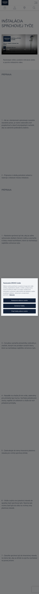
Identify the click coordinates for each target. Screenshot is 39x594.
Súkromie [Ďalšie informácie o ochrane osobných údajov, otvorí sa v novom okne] (12, 295)
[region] (19, 297)
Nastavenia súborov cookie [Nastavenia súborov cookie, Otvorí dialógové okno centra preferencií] (19, 300)
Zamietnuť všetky (19, 306)
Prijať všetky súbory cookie (19, 311)
